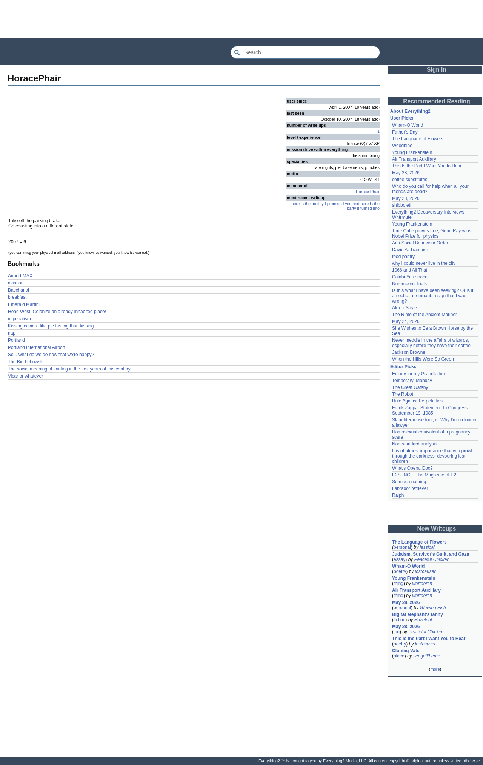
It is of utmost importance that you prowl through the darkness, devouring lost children (432, 456)
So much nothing (409, 481)
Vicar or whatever (25, 376)
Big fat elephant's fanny (417, 614)
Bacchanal (18, 290)
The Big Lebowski (26, 361)
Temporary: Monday (412, 380)
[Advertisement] (241, 19)
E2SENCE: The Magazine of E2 (424, 475)
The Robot (402, 394)
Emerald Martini (24, 304)
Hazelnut (423, 619)
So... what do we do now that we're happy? (51, 354)
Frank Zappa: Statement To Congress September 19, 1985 (430, 410)
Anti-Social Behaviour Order (420, 243)
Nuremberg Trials (409, 283)
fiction (399, 619)
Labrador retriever (410, 488)
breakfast (17, 297)
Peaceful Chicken (431, 559)
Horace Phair (368, 191)
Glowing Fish (433, 607)
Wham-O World (407, 125)
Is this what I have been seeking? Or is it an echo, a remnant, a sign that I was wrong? (433, 296)
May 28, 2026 (406, 172)
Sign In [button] (436, 69)
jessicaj (427, 547)
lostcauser (425, 571)
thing (398, 583)
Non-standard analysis (414, 444)
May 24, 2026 (406, 321)
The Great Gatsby (410, 387)
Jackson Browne (408, 352)
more (435, 669)
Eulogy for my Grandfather (418, 373)
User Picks (401, 118)
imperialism (19, 318)
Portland (16, 340)
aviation (15, 283)
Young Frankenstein (412, 152)
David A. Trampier (410, 249)
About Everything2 (410, 111)
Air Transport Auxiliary (414, 159)
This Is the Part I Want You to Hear (426, 166)
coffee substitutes (409, 179)
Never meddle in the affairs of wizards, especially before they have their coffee (431, 343)
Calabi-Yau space (410, 277)
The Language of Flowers (417, 138)
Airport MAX (20, 275)
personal (402, 547)
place (399, 656)
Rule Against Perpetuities (417, 401)
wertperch (422, 583)
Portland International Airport (36, 347)
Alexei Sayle (404, 307)
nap (11, 333)
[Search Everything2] (305, 52)
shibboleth (402, 205)
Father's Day (405, 132)
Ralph (398, 495)
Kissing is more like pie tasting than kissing (51, 326)
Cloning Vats (406, 650)
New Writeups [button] (436, 528)
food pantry (403, 256)
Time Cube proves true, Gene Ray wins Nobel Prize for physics (432, 233)
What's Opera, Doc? (412, 468)
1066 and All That (409, 270)
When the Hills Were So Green (423, 359)
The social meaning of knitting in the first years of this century (69, 369)
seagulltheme (426, 656)
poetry (400, 571)
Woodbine (402, 145)
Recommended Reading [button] (436, 101)
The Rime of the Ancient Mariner (424, 314)
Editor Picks (403, 366)
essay (399, 559)
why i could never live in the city (423, 263)
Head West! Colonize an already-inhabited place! (57, 311)
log (397, 631)
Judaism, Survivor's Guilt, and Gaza (430, 554)
